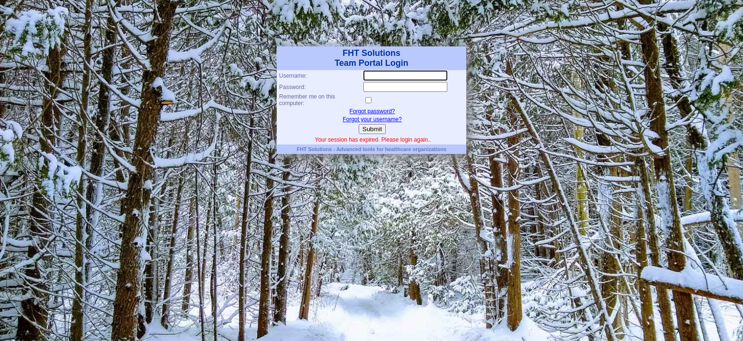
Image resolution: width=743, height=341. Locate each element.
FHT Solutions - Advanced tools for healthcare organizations (371, 149)
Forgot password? (372, 111)
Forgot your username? (372, 119)
